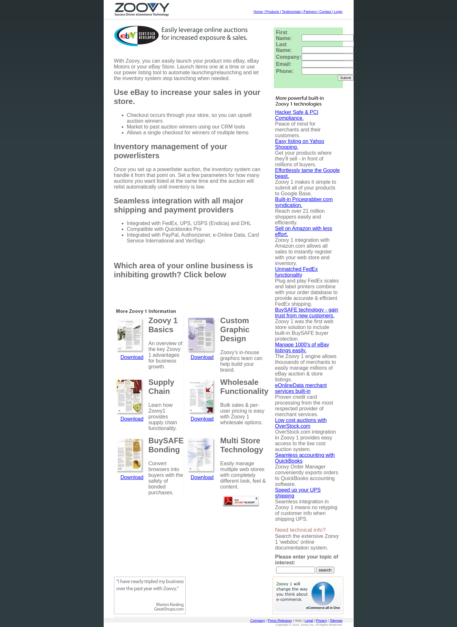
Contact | (326, 12)
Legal (309, 620)
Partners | (311, 12)
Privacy (321, 620)
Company (257, 620)
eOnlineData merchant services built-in (301, 388)
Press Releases (280, 620)
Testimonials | (293, 12)
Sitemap (336, 620)
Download (131, 357)
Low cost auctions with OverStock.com (301, 423)
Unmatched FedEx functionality (296, 272)
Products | (273, 12)
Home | (259, 12)
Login (338, 12)
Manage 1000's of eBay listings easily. (302, 347)
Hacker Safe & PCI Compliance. (296, 115)
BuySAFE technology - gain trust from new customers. (306, 312)
